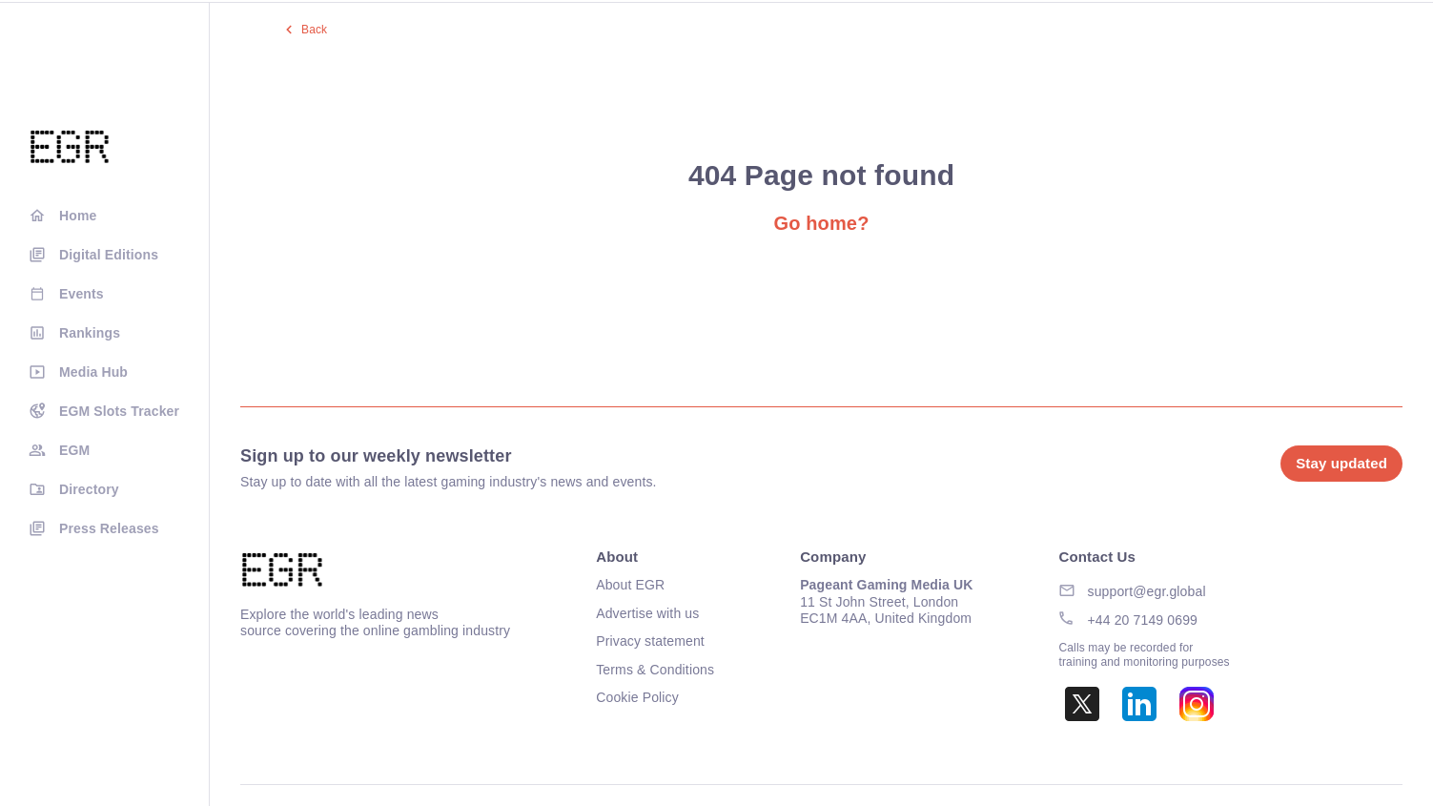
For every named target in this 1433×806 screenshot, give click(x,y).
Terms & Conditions (655, 669)
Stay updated (1341, 463)
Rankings (89, 333)
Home (77, 215)
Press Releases (109, 528)
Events (81, 293)
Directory (89, 489)
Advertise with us (647, 613)
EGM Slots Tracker (119, 411)
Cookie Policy (637, 697)
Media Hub (93, 372)
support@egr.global (1147, 591)
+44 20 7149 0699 (1143, 620)
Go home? (821, 223)
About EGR (630, 584)
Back (314, 29)
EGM (74, 450)
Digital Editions (108, 254)
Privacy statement (650, 641)
